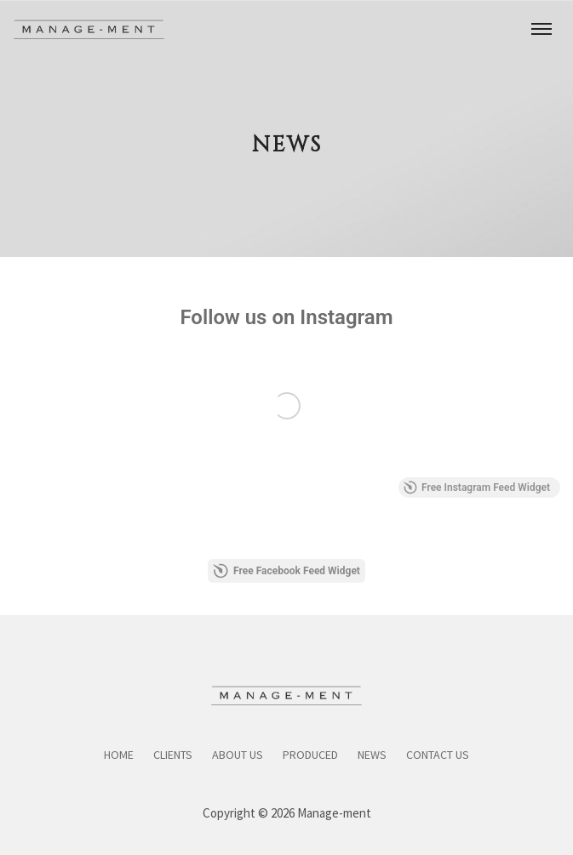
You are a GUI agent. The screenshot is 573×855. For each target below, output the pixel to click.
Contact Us (437, 754)
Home (119, 754)
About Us (237, 754)
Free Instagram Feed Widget (477, 487)
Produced (310, 754)
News (372, 754)
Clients (172, 754)
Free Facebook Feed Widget (286, 571)
